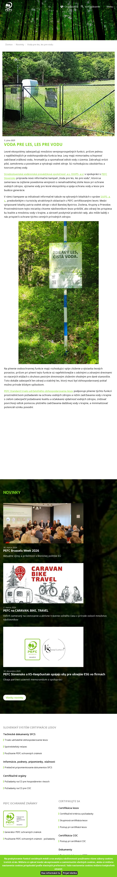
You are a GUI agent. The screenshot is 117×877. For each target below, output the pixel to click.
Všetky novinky (14, 697)
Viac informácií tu (50, 873)
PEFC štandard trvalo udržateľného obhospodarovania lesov (38, 391)
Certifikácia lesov (69, 808)
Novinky (20, 44)
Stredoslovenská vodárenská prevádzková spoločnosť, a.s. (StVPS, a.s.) (44, 174)
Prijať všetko (70, 873)
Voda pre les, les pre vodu (40, 44)
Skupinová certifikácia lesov (73, 820)
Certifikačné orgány (14, 775)
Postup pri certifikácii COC (73, 841)
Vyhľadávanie (92, 6)
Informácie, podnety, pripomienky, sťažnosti (29, 761)
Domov (9, 44)
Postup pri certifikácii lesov (73, 827)
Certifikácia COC (68, 835)
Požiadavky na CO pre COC (18, 788)
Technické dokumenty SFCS (19, 734)
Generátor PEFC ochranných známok (23, 832)
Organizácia (71, 6)
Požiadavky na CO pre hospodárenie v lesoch (27, 781)
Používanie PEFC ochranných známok (23, 753)
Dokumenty (65, 849)
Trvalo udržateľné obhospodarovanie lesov (26, 740)
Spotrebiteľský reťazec (16, 747)
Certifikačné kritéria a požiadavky (76, 814)
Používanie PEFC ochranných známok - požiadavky (30, 839)
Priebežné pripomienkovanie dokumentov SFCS (28, 767)
